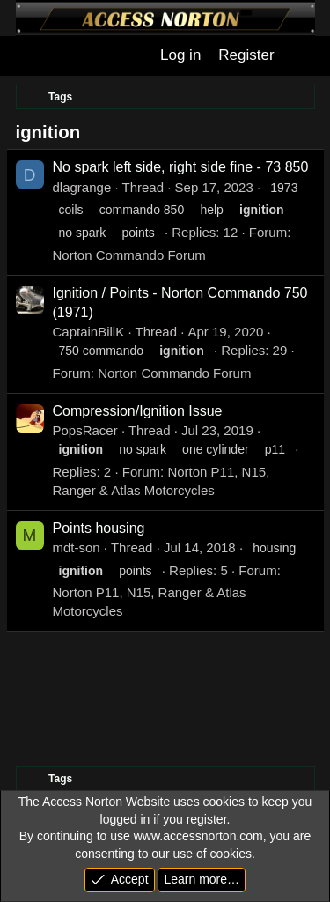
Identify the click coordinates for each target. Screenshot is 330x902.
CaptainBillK (89, 331)
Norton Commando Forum (129, 255)
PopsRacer (85, 430)
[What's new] (301, 55)
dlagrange (82, 187)
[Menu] (28, 56)
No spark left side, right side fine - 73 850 (181, 166)
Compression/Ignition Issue (138, 410)
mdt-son (76, 547)
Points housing (99, 528)
